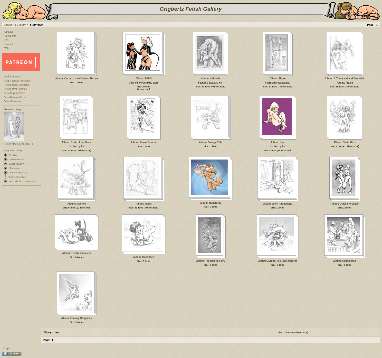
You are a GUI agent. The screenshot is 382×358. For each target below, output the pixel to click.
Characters (14, 168)
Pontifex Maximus (18, 172)
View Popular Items (14, 93)
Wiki (6, 48)
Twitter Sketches (17, 177)
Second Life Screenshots (22, 181)
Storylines (14, 155)
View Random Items (15, 97)
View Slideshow (12, 101)
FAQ (6, 40)
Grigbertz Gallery (15, 24)
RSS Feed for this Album (17, 80)
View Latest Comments (16, 85)
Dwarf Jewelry (16, 163)
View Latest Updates (15, 89)
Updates (8, 31)
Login (6, 348)
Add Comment (12, 76)
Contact (8, 44)
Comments (10, 36)
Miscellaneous (16, 159)
